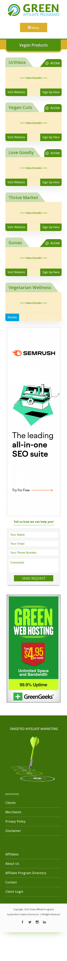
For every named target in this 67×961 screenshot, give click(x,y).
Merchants (13, 812)
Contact (11, 882)
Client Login (14, 891)
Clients (10, 803)
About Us (12, 863)
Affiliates (12, 854)
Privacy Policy (15, 821)
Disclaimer (13, 831)
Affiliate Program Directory (25, 873)
